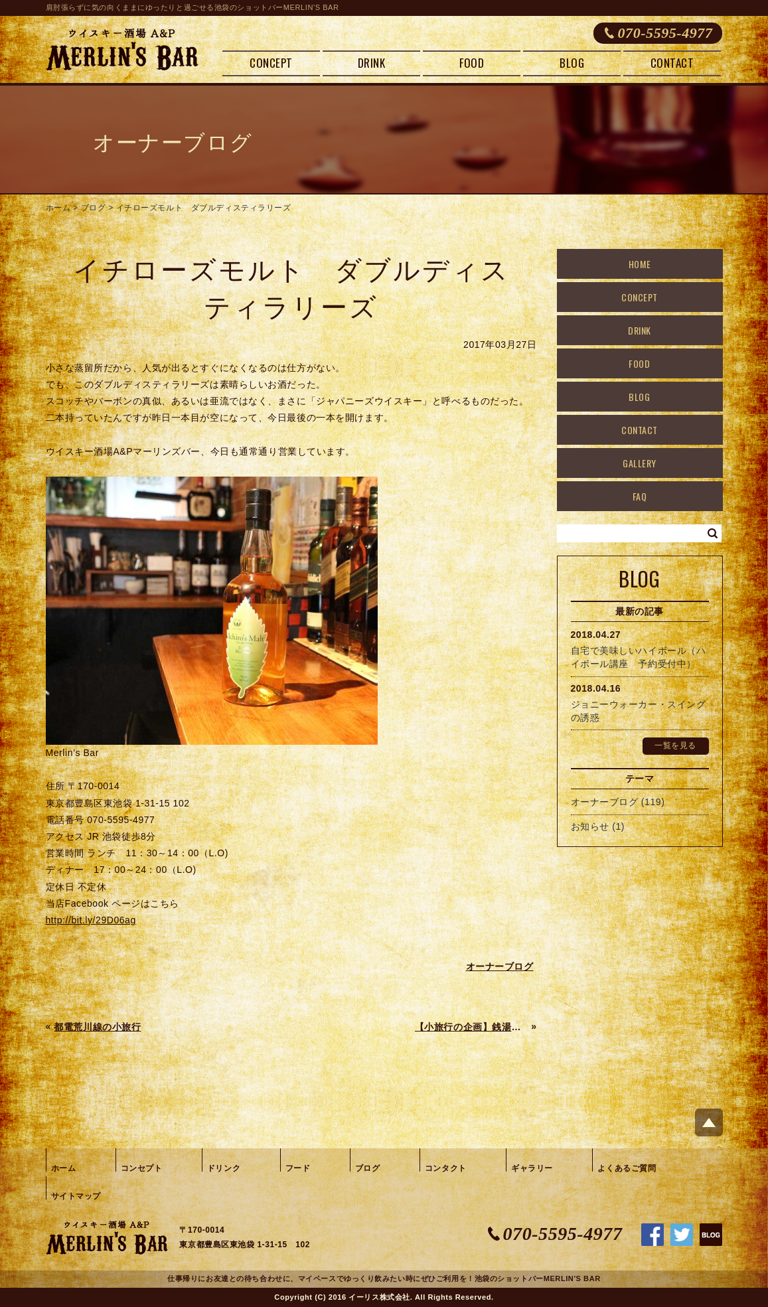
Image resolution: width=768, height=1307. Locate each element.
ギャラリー (532, 1168)
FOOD (471, 62)
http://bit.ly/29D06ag (91, 920)
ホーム (58, 207)
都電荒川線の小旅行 (97, 1027)
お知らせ (590, 826)
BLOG (572, 62)
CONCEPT (271, 62)
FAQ (640, 496)
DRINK (372, 62)
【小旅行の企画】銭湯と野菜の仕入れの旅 (471, 1027)
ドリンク (223, 1168)
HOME (640, 264)
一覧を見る (675, 745)
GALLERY (639, 463)
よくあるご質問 (626, 1168)
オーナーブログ (605, 802)
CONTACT (672, 62)
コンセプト (142, 1168)
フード (298, 1168)
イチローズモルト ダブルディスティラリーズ (203, 207)
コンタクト (446, 1168)
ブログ (93, 207)
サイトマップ (76, 1196)
